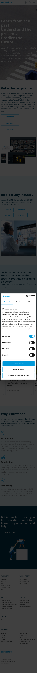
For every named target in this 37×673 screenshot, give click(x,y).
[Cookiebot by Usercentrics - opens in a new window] (26, 296)
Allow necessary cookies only (18, 375)
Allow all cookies (18, 364)
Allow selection (18, 369)
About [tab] (30, 302)
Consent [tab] (7, 302)
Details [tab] (18, 302)
